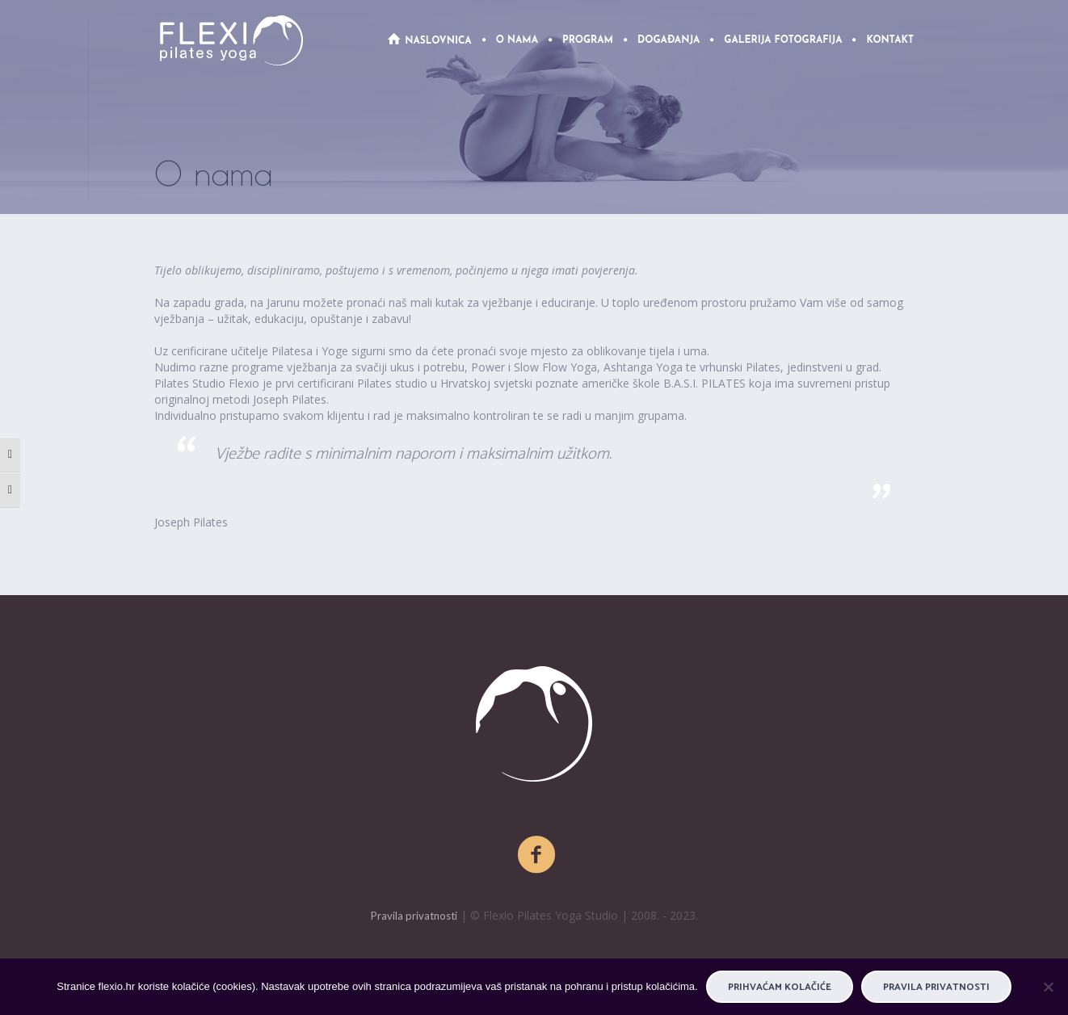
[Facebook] (537, 855)
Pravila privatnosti (414, 915)
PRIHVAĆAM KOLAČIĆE (779, 987)
